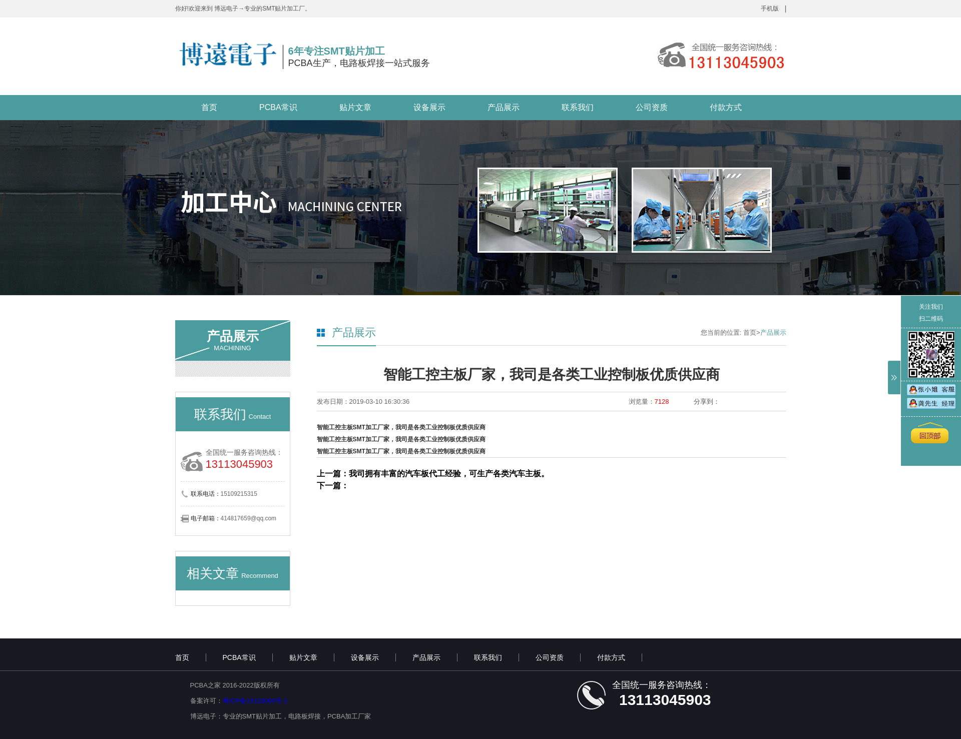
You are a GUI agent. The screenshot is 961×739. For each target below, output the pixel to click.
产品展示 (504, 107)
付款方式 (726, 107)
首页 (209, 107)
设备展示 (429, 107)
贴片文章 (355, 107)
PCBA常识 (278, 107)
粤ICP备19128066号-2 (255, 700)
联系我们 (578, 107)
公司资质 (652, 107)
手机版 (770, 8)
